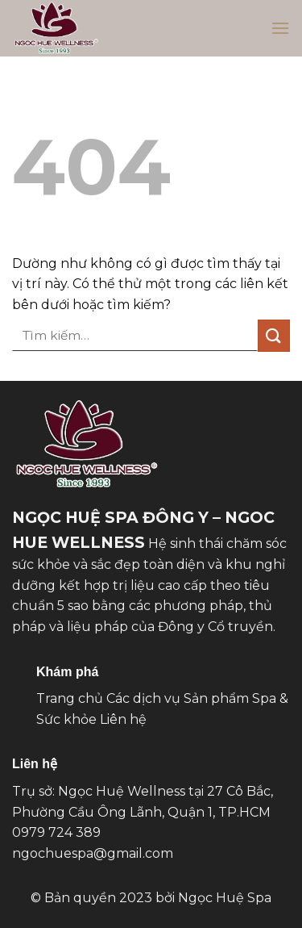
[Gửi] (274, 335)
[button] (280, 28)
